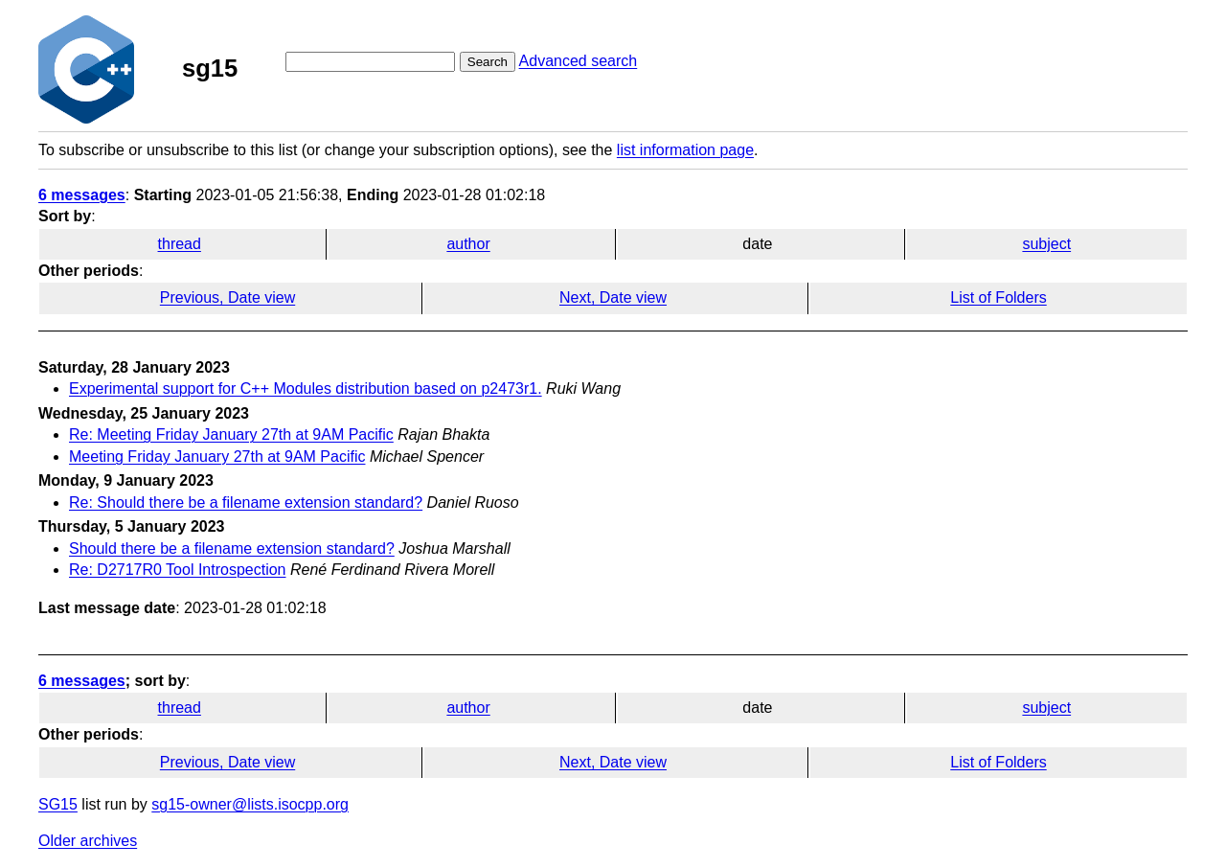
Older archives (87, 841)
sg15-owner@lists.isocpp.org (250, 804)
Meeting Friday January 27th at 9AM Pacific (217, 456)
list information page (685, 150)
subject (1046, 244)
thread (179, 244)
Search (487, 62)
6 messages (81, 195)
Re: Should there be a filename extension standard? (245, 502)
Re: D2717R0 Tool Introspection (177, 569)
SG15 (58, 804)
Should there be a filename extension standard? (232, 548)
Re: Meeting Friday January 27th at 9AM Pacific (231, 434)
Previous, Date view (227, 297)
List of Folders (998, 297)
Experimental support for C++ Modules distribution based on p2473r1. (305, 388)
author (467, 244)
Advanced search (578, 61)
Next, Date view (613, 297)
